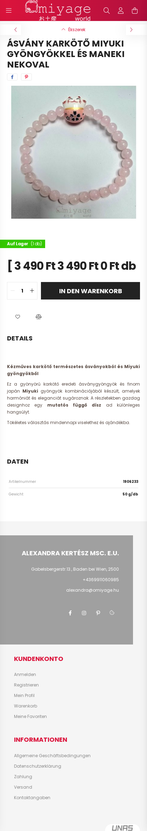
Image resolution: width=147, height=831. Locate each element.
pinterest (98, 613)
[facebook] (12, 76)
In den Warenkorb (90, 291)
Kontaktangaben (32, 797)
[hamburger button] (9, 10)
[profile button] (121, 10)
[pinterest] (26, 76)
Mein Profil (24, 695)
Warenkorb (25, 706)
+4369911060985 (101, 580)
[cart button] (135, 10)
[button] (17, 317)
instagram (84, 613)
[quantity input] (22, 290)
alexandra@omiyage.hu (92, 590)
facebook (70, 613)
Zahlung (23, 776)
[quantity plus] (32, 291)
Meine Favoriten (30, 716)
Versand (23, 787)
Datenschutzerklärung (37, 766)
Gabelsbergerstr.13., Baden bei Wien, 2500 (75, 569)
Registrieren (26, 685)
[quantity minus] (12, 291)
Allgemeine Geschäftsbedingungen (52, 755)
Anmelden (25, 674)
